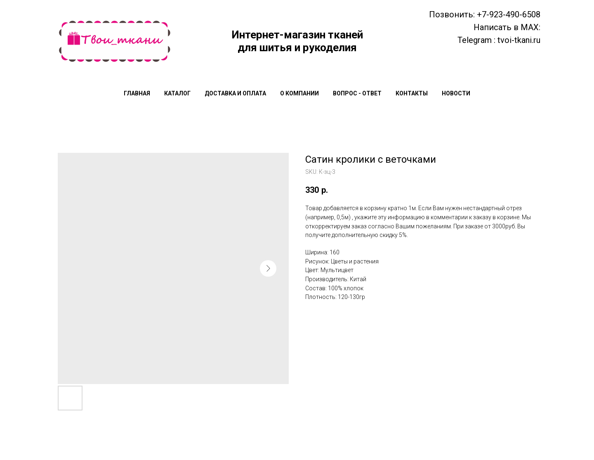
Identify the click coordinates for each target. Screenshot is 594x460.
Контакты (412, 93)
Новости (456, 93)
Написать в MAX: (507, 27)
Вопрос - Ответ (357, 93)
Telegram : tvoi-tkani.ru (498, 40)
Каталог (177, 93)
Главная (137, 93)
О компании (299, 93)
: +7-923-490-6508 (506, 14)
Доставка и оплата (235, 93)
